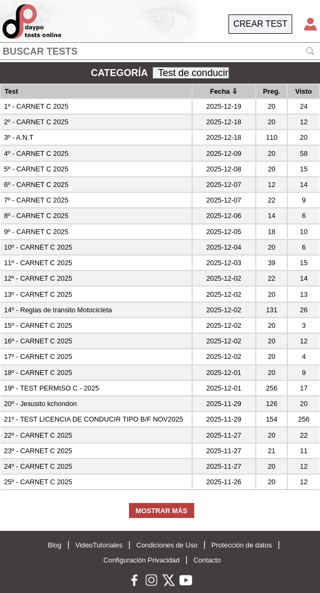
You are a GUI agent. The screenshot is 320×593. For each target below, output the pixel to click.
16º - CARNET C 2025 (38, 341)
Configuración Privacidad (141, 560)
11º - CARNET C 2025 (38, 263)
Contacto (206, 560)
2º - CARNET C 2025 (36, 122)
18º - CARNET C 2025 (38, 373)
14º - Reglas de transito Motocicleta (58, 310)
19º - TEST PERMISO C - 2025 (51, 388)
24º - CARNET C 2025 (38, 466)
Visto (303, 91)
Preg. (271, 91)
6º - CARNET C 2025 (36, 185)
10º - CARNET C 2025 (38, 247)
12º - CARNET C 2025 (38, 278)
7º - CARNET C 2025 (36, 200)
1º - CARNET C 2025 (36, 106)
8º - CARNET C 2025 (36, 216)
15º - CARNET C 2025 (38, 325)
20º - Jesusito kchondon (40, 404)
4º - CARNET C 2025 (36, 153)
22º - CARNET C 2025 (38, 435)
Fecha (224, 91)
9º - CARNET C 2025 (36, 232)
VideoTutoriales (99, 545)
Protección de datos (241, 545)
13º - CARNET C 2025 (38, 294)
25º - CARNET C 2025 (38, 482)
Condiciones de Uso (167, 545)
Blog (55, 545)
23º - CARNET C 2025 (38, 451)
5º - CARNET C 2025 (36, 169)
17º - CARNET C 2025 (38, 356)
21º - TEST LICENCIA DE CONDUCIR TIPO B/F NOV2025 (93, 419)
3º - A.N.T (18, 137)
